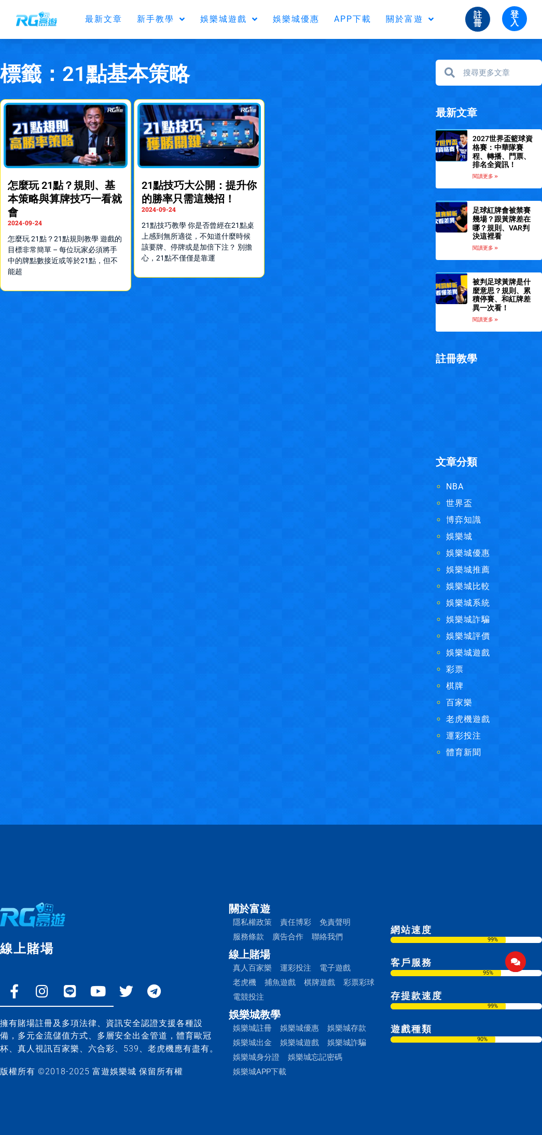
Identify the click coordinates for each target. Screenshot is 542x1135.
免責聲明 (335, 922)
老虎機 (244, 982)
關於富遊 (410, 19)
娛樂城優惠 (296, 19)
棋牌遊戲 (319, 982)
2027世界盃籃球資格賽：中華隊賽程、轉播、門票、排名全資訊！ (502, 151)
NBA (455, 486)
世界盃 (459, 503)
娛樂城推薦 (468, 570)
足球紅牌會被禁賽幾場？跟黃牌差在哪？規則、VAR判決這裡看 (501, 223)
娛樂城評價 (468, 636)
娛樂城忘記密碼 (315, 1057)
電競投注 (248, 997)
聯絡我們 (327, 936)
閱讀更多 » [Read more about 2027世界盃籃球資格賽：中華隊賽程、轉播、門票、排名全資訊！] (485, 176)
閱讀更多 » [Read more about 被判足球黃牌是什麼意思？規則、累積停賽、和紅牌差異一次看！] (485, 319)
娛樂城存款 (346, 1028)
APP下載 (352, 19)
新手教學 (161, 19)
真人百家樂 (252, 968)
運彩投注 (463, 736)
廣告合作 (287, 936)
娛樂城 (459, 536)
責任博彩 (295, 922)
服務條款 (248, 936)
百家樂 (459, 702)
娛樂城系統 (468, 603)
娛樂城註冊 (252, 1028)
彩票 (455, 669)
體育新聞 (463, 752)
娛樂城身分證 (256, 1057)
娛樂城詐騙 (468, 619)
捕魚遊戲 (280, 982)
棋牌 (455, 686)
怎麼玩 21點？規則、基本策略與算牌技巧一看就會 (65, 198)
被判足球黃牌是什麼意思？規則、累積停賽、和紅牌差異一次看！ (501, 295)
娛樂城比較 (468, 586)
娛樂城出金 (252, 1042)
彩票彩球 (358, 982)
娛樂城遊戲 (229, 19)
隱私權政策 (252, 922)
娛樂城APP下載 (259, 1071)
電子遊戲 (335, 968)
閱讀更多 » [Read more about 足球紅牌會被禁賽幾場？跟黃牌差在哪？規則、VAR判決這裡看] (485, 247)
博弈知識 (463, 520)
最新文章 (103, 19)
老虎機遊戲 (468, 719)
